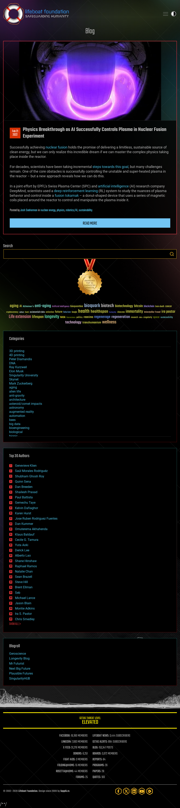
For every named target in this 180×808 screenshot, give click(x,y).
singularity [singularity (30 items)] (147, 317)
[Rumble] (149, 791)
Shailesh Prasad (26, 492)
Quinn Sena (23, 481)
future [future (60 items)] (58, 312)
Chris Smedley (25, 619)
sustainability (85, 210)
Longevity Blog (19, 658)
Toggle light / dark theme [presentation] (173, 13)
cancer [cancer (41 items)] (168, 306)
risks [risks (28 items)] (140, 317)
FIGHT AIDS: (69, 759)
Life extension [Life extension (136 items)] (20, 316)
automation (17, 416)
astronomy (16, 407)
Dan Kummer (24, 524)
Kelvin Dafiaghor (26, 508)
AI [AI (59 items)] (20, 306)
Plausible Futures (21, 673)
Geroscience (17, 653)
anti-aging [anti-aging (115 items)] (43, 306)
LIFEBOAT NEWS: (101, 735)
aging (13, 387)
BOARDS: (97, 753)
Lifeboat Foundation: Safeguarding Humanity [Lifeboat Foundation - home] (80, 14)
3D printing (16, 351)
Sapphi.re (64, 791)
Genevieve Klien (26, 465)
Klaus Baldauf (24, 534)
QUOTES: (97, 777)
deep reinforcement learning (76, 191)
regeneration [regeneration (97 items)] (120, 317)
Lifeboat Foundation (27, 791)
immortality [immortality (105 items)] (134, 311)
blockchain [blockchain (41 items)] (149, 306)
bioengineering (19, 428)
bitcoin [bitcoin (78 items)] (138, 306)
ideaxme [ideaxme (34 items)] (121, 312)
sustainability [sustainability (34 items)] (167, 317)
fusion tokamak (67, 195)
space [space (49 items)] (156, 317)
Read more (90, 223)
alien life (15, 391)
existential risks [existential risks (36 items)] (37, 312)
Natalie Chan (24, 571)
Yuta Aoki (21, 545)
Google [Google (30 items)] (74, 312)
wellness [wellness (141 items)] (109, 322)
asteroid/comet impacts (25, 404)
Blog (90, 31)
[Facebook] (118, 791)
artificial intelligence (113, 186)
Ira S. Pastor (23, 614)
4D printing (16, 355)
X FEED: (67, 747)
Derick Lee (22, 550)
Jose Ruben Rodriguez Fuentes (36, 518)
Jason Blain (23, 603)
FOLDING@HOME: (66, 765)
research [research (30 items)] (134, 317)
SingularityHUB (19, 678)
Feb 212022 (15, 133)
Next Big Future (19, 668)
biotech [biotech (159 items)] (107, 305)
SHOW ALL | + (15, 624)
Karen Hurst (23, 513)
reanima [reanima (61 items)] (88, 317)
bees (12, 420)
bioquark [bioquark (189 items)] (92, 306)
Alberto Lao (23, 555)
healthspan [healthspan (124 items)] (99, 311)
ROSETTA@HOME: (65, 771)
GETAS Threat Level (90, 721)
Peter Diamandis (20, 359)
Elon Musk (16, 371)
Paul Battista (24, 497)
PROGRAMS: (98, 765)
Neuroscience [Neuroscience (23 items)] (70, 318)
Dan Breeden (24, 487)
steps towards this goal (110, 167)
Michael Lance (25, 598)
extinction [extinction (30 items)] (50, 312)
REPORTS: (97, 759)
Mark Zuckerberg (20, 383)
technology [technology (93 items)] (73, 322)
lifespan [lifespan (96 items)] (38, 317)
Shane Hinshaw (26, 561)
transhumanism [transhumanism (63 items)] (91, 322)
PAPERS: (97, 771)
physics (60, 210)
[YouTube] (142, 791)
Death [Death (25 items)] (27, 312)
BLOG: (95, 747)
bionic (13, 436)
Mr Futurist (16, 663)
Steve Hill (21, 582)
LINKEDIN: (66, 741)
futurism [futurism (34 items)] (67, 312)
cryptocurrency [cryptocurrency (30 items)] (12, 312)
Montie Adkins (25, 608)
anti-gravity (17, 395)
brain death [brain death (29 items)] (159, 306)
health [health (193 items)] (84, 311)
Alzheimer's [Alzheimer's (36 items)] (28, 306)
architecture (17, 399)
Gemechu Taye (25, 502)
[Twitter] (126, 791)
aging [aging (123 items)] (14, 306)
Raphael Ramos (26, 566)
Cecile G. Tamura (26, 540)
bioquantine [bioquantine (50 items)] (76, 306)
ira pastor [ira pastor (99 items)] (168, 311)
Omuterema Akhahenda (31, 529)
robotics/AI (72, 210)
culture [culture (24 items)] (21, 312)
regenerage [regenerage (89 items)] (102, 317)
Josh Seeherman (28, 210)
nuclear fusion (56, 147)
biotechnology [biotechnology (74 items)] (124, 306)
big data (14, 424)
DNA (12, 363)
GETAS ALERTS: (100, 741)
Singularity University (23, 375)
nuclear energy (48, 210)
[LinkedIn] (134, 791)
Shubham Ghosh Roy (29, 476)
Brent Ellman (24, 587)
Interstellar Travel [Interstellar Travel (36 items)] (152, 312)
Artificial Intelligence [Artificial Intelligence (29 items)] (60, 306)
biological (16, 432)
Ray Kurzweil (18, 367)
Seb (17, 593)
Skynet (14, 379)
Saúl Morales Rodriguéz (31, 471)
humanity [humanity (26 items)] (112, 312)
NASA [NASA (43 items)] (62, 317)
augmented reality (21, 412)
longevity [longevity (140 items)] (52, 316)
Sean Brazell (23, 577)
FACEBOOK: (64, 735)
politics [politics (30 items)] (79, 317)
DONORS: (77, 753)
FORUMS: (80, 777)
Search (171, 254)
